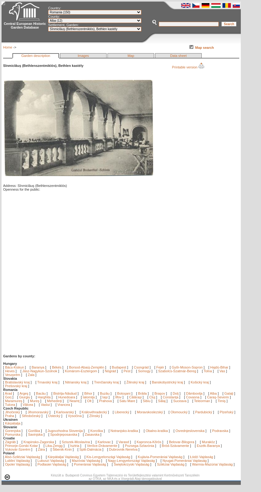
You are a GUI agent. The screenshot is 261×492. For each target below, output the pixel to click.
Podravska (220, 431)
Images (83, 56)
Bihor (88, 393)
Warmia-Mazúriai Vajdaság (212, 464)
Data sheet (178, 56)
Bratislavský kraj (17, 382)
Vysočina (75, 416)
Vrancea (64, 404)
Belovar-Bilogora (181, 442)
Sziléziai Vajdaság (170, 464)
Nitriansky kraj (75, 382)
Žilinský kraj (135, 382)
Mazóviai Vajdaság (86, 460)
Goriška (34, 431)
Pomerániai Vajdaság (90, 464)
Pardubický (203, 412)
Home (7, 47)
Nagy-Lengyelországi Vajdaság (131, 460)
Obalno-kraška (157, 431)
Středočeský (31, 416)
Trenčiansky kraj (106, 382)
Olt (89, 401)
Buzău (105, 393)
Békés (57, 367)
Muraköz (208, 442)
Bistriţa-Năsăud (65, 393)
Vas (222, 371)
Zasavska (92, 434)
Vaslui (46, 404)
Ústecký (54, 416)
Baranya (38, 367)
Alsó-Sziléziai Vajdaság (22, 457)
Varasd (123, 442)
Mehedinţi (55, 401)
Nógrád (110, 371)
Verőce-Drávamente (102, 446)
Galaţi (229, 393)
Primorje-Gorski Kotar (21, 446)
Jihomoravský (38, 412)
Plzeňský (226, 412)
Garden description (35, 56)
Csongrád (141, 367)
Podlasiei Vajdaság (52, 464)
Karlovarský (65, 412)
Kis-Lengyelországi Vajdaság (108, 457)
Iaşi (105, 397)
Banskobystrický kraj (167, 382)
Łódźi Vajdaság (201, 457)
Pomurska (13, 434)
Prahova (106, 401)
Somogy (144, 371)
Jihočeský (12, 412)
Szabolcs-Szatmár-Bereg (177, 371)
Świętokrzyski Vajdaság (131, 464)
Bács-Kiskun (14, 367)
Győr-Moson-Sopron (187, 367)
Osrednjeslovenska (190, 431)
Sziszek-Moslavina (76, 442)
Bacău (41, 393)
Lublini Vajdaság (17, 460)
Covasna (193, 397)
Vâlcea (28, 404)
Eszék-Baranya (208, 446)
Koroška (96, 431)
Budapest (119, 367)
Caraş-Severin (218, 397)
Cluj (152, 397)
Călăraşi (136, 397)
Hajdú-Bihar (219, 367)
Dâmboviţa (195, 393)
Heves (10, 371)
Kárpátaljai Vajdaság (63, 457)
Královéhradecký (94, 412)
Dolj (176, 393)
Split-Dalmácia (90, 449)
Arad (9, 393)
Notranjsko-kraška (124, 431)
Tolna (208, 371)
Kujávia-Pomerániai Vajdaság (160, 457)
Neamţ (74, 401)
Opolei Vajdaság (17, 464)
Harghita (45, 397)
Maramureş (14, 401)
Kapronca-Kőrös (149, 442)
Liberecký (122, 412)
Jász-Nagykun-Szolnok (39, 371)
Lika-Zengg (53, 446)
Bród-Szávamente (175, 446)
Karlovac (104, 442)
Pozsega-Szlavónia (139, 446)
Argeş (25, 393)
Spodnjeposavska (63, 434)
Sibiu (147, 401)
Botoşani (124, 393)
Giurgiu (25, 397)
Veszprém (12, 375)
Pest (127, 371)
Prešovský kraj (16, 386)
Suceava (180, 401)
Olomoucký (179, 412)
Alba (214, 393)
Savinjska (35, 434)
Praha (9, 416)
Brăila (143, 393)
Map (130, 56)
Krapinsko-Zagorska (38, 442)
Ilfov (118, 397)
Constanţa (171, 397)
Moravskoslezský (150, 412)
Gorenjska (13, 431)
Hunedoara (67, 397)
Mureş (35, 401)
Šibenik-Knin (62, 449)
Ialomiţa (89, 397)
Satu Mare (127, 401)
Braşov (160, 393)
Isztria (74, 446)
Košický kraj (199, 382)
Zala (31, 375)
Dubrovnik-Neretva (123, 449)
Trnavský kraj (47, 382)
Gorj (8, 397)
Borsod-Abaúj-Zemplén (86, 367)
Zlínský (94, 416)
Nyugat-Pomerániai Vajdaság (185, 460)
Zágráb (11, 442)
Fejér (160, 367)
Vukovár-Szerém (17, 449)
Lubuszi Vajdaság (51, 460)
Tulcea (10, 404)
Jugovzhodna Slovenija (65, 431)
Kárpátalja (13, 423)
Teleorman (202, 401)
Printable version (188, 67)
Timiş (222, 401)
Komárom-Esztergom (81, 371)
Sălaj (162, 401)
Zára (41, 449)
